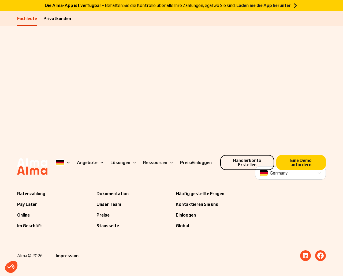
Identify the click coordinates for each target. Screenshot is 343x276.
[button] (11, 266)
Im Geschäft (29, 225)
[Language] (63, 162)
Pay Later (27, 204)
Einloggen (186, 215)
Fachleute (27, 18)
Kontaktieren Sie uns (197, 204)
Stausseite (107, 225)
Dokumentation (112, 193)
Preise (103, 215)
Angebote (90, 162)
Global (182, 225)
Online (23, 215)
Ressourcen (158, 162)
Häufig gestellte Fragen (200, 193)
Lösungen (123, 162)
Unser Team (108, 204)
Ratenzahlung (31, 193)
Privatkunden (57, 18)
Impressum (67, 255)
